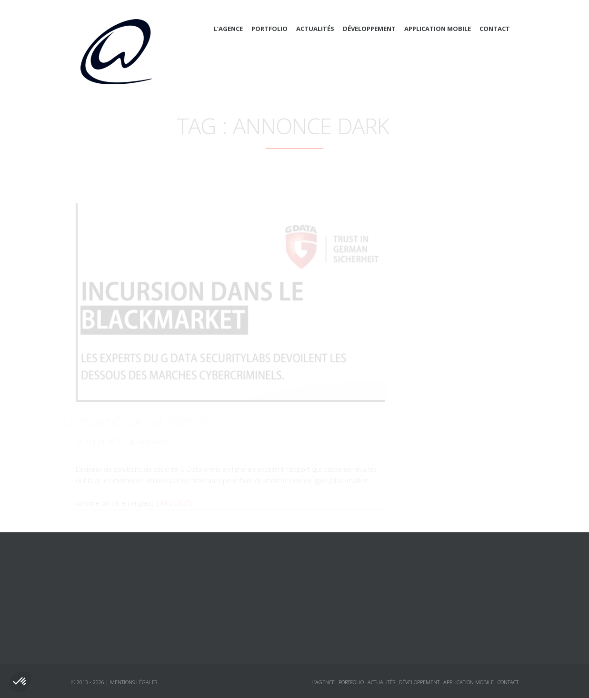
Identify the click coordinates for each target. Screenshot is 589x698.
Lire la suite (175, 491)
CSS (425, 278)
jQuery (430, 330)
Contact (494, 28)
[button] (20, 681)
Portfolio (269, 28)
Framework (438, 295)
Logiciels (425, 381)
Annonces (426, 364)
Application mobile (437, 28)
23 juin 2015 (102, 429)
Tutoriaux (426, 398)
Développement (369, 28)
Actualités (315, 28)
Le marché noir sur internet (147, 408)
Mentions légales (133, 682)
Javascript (436, 313)
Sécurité (433, 347)
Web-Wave (153, 429)
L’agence (228, 28)
